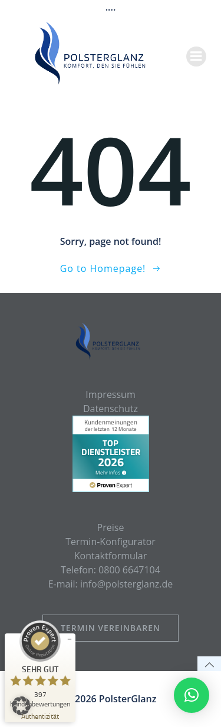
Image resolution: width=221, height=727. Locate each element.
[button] (21, 706)
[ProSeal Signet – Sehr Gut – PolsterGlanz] (40, 664)
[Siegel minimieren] (69, 639)
